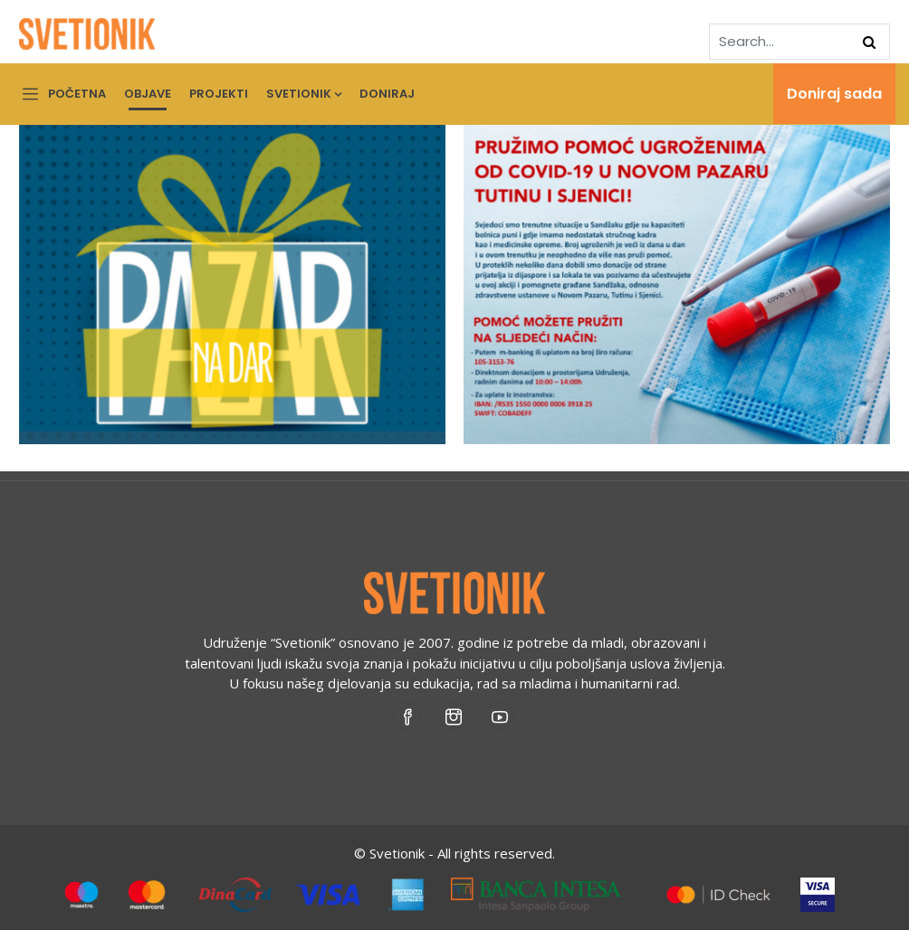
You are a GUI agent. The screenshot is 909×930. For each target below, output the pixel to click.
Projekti (218, 93)
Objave (147, 93)
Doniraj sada (834, 93)
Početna (77, 93)
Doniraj (387, 93)
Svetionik (303, 93)
